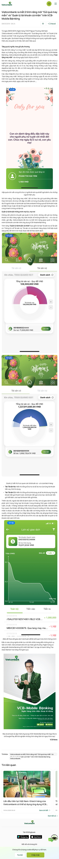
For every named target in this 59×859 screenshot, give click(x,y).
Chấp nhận (35, 855)
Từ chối (20, 855)
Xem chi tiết (43, 810)
